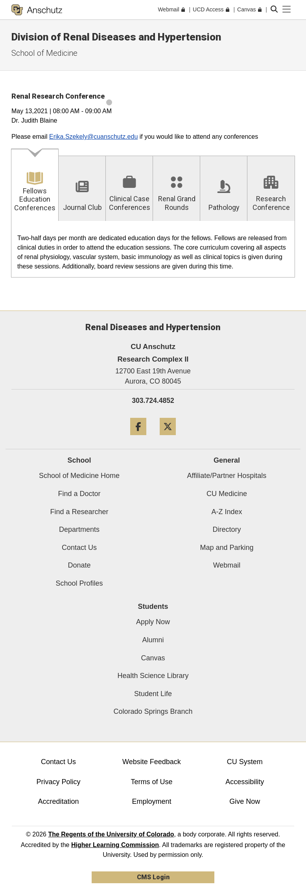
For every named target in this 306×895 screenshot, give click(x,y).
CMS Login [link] (153, 877)
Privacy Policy (58, 782)
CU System (245, 762)
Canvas (153, 658)
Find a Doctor (79, 494)
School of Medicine (44, 53)
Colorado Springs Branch (152, 711)
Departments (79, 529)
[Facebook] (138, 438)
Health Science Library (152, 676)
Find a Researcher (79, 512)
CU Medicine (226, 494)
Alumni (153, 640)
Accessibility (244, 782)
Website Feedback (151, 762)
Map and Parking (226, 547)
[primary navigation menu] (287, 9)
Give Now (244, 801)
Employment (151, 801)
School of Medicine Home (79, 476)
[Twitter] (168, 438)
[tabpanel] (153, 249)
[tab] (35, 185)
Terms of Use (151, 782)
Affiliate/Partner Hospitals (227, 476)
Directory (226, 529)
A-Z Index (226, 512)
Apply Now (153, 622)
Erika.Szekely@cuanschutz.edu (93, 136)
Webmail (227, 565)
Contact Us (79, 547)
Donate (79, 565)
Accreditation (58, 801)
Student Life (153, 694)
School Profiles (79, 583)
